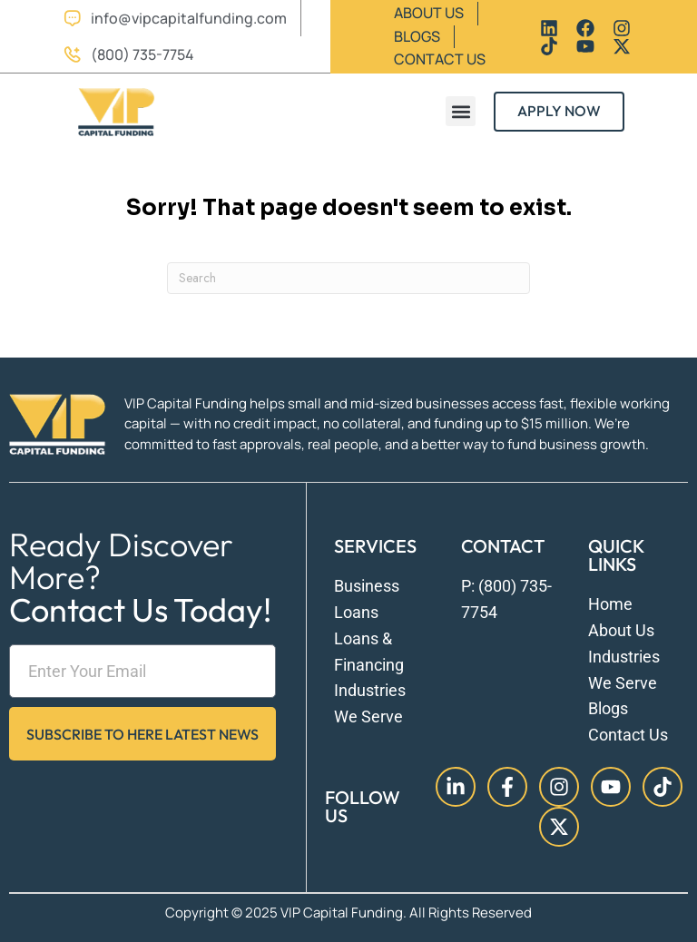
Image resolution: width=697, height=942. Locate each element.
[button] (461, 111)
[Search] (348, 278)
